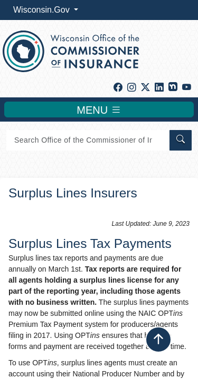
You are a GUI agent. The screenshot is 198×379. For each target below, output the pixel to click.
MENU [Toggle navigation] (99, 109)
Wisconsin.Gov (42, 9)
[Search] (87, 140)
